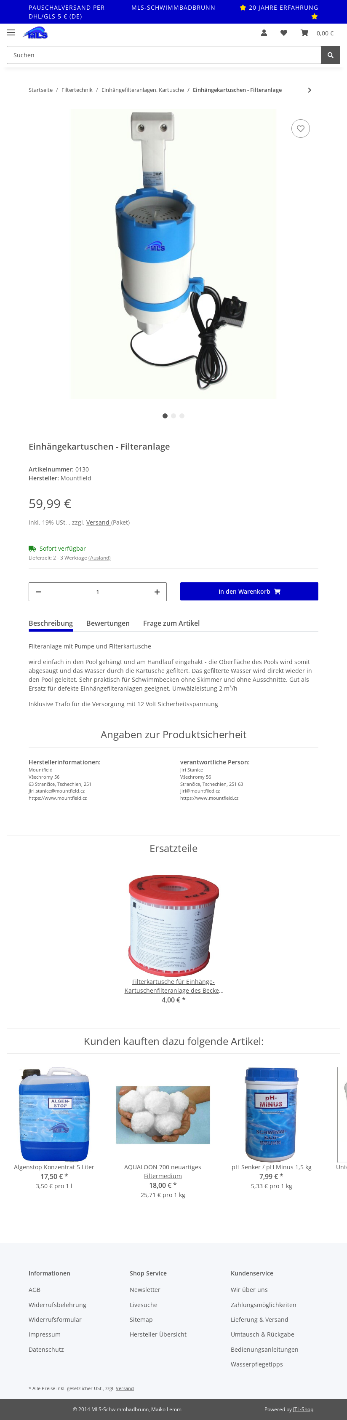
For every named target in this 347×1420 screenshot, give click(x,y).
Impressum (45, 1334)
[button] (264, 32)
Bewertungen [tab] (108, 623)
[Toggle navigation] (11, 29)
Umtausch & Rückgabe (262, 1334)
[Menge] (97, 592)
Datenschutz (46, 1349)
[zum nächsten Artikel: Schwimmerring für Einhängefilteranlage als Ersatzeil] (309, 90)
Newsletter (145, 1290)
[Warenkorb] (317, 32)
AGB (34, 1290)
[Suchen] (164, 55)
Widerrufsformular (55, 1320)
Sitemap (141, 1320)
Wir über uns (249, 1290)
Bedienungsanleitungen (265, 1349)
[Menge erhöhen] (157, 592)
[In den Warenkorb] (249, 591)
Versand (98, 522)
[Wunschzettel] (284, 32)
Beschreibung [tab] (51, 623)
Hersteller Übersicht (158, 1334)
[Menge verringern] (38, 592)
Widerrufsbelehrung (57, 1305)
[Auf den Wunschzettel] (300, 128)
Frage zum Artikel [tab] (171, 623)
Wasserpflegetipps (257, 1364)
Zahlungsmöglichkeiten (263, 1305)
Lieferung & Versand (259, 1320)
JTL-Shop (303, 1409)
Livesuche (143, 1305)
